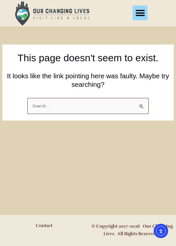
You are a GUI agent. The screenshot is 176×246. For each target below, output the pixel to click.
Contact (44, 225)
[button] (140, 13)
